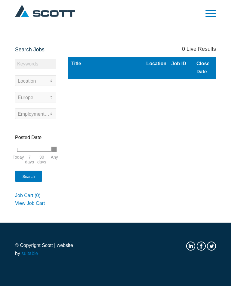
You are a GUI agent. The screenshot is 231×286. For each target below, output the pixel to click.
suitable (29, 253)
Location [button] (154, 63)
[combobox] (35, 80)
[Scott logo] (45, 13)
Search (28, 176)
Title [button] (76, 63)
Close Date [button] (203, 67)
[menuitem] (207, 13)
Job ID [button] (178, 63)
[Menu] (207, 13)
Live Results (199, 49)
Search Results (96, 46)
